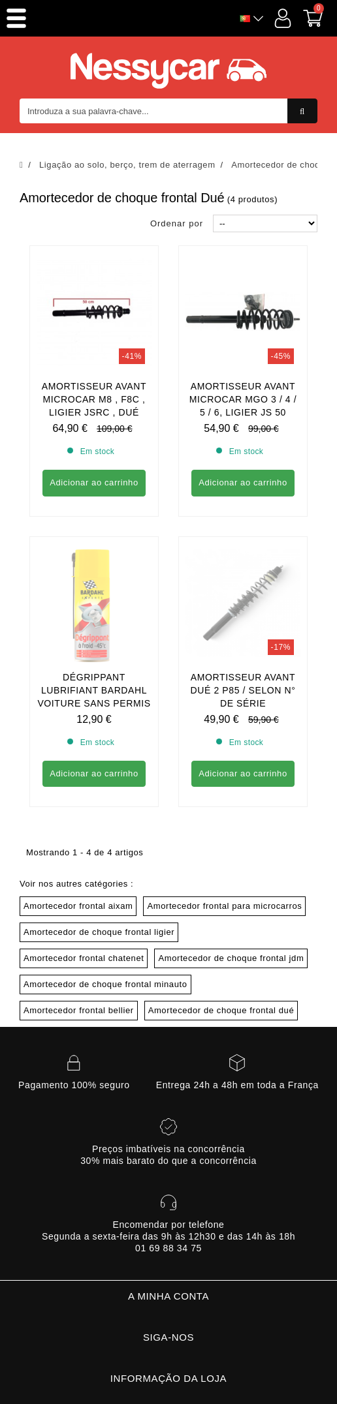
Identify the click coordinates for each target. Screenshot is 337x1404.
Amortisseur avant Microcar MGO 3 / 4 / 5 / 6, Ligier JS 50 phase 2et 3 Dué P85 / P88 (242, 412)
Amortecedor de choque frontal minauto (105, 865)
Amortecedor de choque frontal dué (221, 891)
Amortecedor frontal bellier (79, 891)
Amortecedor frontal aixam (78, 787)
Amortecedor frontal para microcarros (224, 787)
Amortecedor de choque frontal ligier (99, 813)
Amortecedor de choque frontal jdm (231, 839)
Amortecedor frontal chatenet (84, 839)
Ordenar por (176, 223)
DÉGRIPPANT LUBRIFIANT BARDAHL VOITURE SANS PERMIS (93, 571)
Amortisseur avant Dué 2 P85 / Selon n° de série (243, 571)
